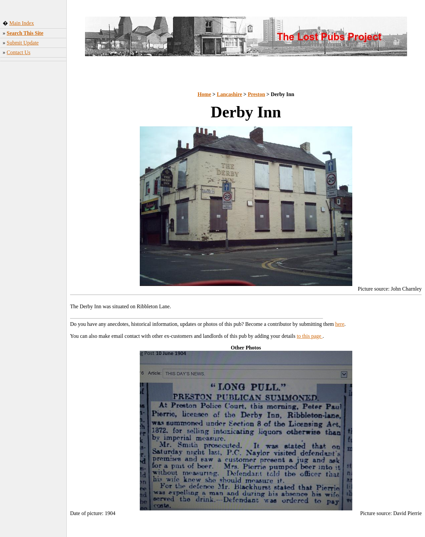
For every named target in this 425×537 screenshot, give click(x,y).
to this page (310, 336)
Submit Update (23, 43)
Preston (256, 94)
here (340, 324)
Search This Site (25, 33)
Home (204, 94)
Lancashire (229, 94)
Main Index (21, 23)
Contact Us (19, 52)
